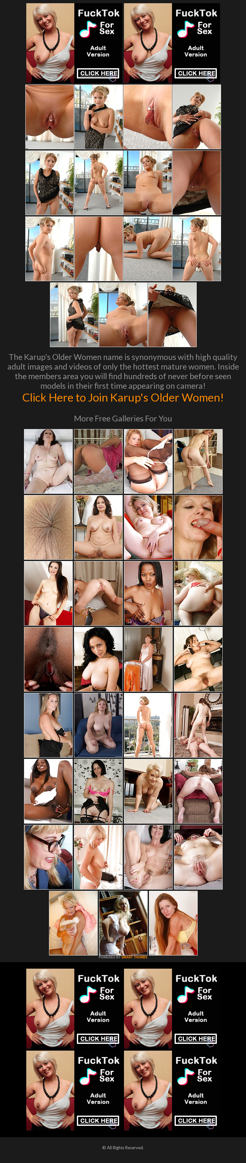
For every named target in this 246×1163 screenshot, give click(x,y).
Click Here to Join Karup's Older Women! (123, 397)
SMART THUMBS (134, 957)
